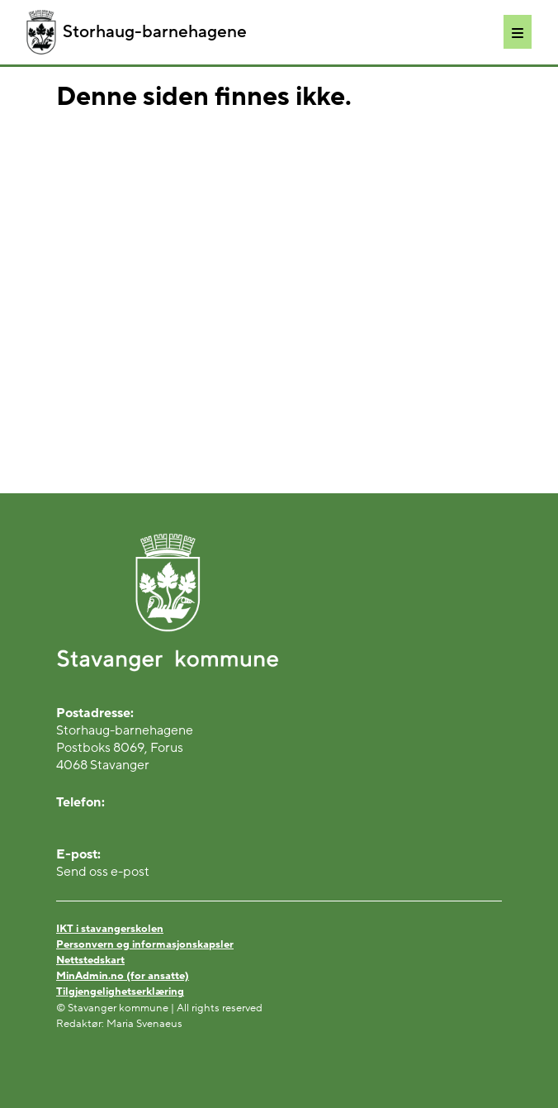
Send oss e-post (102, 871)
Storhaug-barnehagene (136, 32)
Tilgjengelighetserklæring (120, 991)
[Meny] (517, 31)
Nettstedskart (90, 960)
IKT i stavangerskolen (109, 928)
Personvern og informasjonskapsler (145, 944)
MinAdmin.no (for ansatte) (122, 976)
